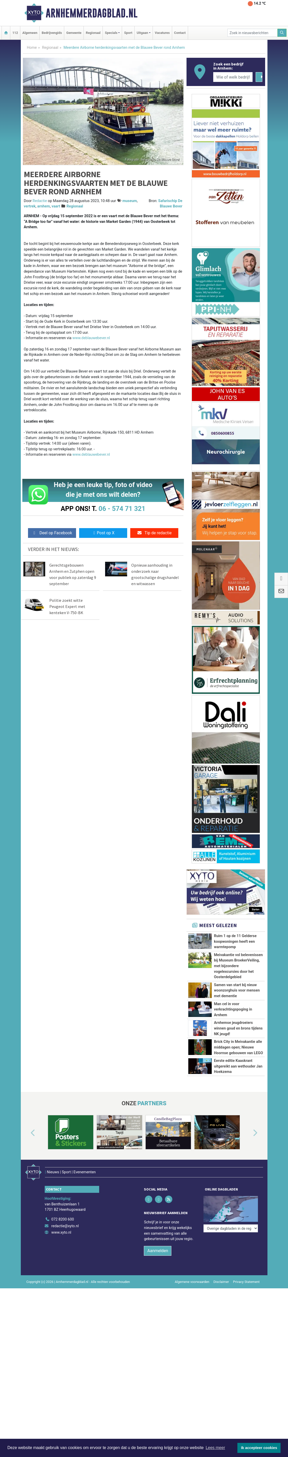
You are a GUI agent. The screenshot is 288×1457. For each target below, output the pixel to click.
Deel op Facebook (52, 532)
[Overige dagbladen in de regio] (230, 1228)
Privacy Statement (246, 1282)
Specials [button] (111, 33)
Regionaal (93, 33)
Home (32, 47)
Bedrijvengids (52, 33)
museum (129, 201)
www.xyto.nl (61, 1232)
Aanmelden (157, 1250)
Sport (128, 33)
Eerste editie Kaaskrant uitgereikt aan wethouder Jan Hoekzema (238, 1066)
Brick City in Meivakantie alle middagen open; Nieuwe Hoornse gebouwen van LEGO (238, 1047)
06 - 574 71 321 (122, 508)
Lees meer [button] (215, 1447)
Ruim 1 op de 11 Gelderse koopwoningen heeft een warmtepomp (235, 941)
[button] (27, 1133)
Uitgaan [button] (142, 33)
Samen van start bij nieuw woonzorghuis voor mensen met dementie (237, 990)
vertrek (30, 206)
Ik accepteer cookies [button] (259, 1448)
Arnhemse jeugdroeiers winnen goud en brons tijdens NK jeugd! (238, 1028)
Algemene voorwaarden (192, 1282)
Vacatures (162, 33)
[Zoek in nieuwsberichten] (252, 33)
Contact (180, 33)
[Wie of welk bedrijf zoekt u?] (233, 77)
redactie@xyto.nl (65, 1226)
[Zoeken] (282, 33)
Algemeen (29, 33)
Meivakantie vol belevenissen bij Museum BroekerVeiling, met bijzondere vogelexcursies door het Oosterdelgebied (238, 966)
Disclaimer (221, 1282)
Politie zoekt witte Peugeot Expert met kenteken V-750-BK (67, 606)
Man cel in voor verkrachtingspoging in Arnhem (233, 1009)
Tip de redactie (154, 532)
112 (15, 33)
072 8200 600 (62, 1219)
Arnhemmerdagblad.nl (91, 13)
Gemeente (73, 33)
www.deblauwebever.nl (91, 338)
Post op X (103, 532)
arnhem (43, 206)
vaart (56, 206)
